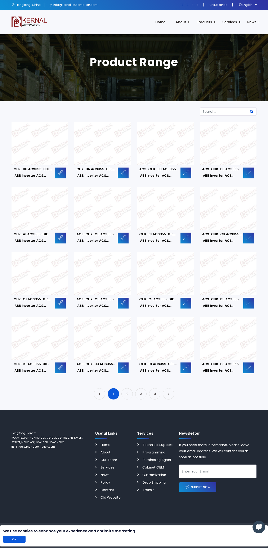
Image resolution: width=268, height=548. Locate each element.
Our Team (108, 459)
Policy (105, 482)
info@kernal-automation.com (33, 446)
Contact (107, 490)
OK (14, 539)
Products (204, 22)
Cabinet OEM (153, 467)
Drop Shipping (154, 482)
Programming (153, 452)
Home (160, 22)
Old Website (110, 497)
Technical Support (157, 444)
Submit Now (197, 487)
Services (229, 22)
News (251, 22)
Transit (148, 490)
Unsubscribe (218, 5)
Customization (154, 474)
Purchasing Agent (156, 459)
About (181, 22)
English (245, 5)
